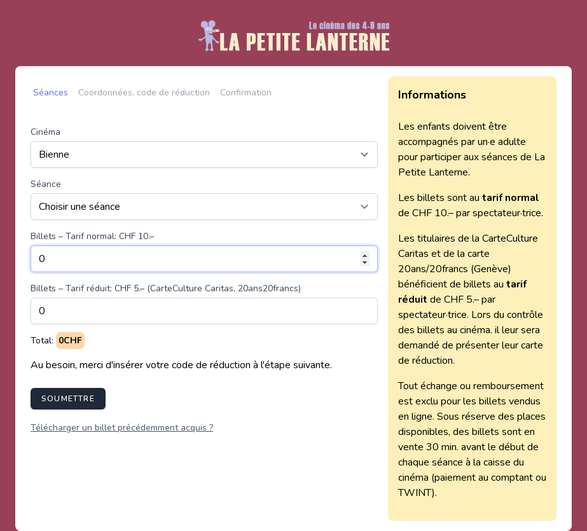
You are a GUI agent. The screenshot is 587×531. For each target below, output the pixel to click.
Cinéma (45, 132)
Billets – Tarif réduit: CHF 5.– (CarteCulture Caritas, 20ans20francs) (166, 288)
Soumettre (68, 399)
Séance (46, 184)
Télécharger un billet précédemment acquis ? (122, 428)
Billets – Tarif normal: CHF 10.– (92, 236)
